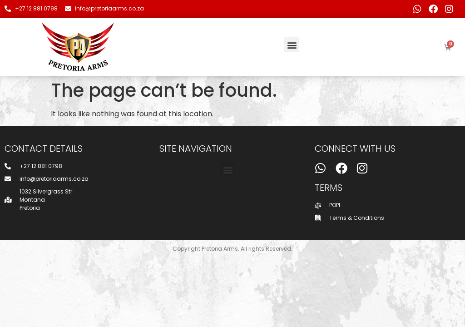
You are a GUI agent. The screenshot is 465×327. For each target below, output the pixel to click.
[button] (291, 44)
